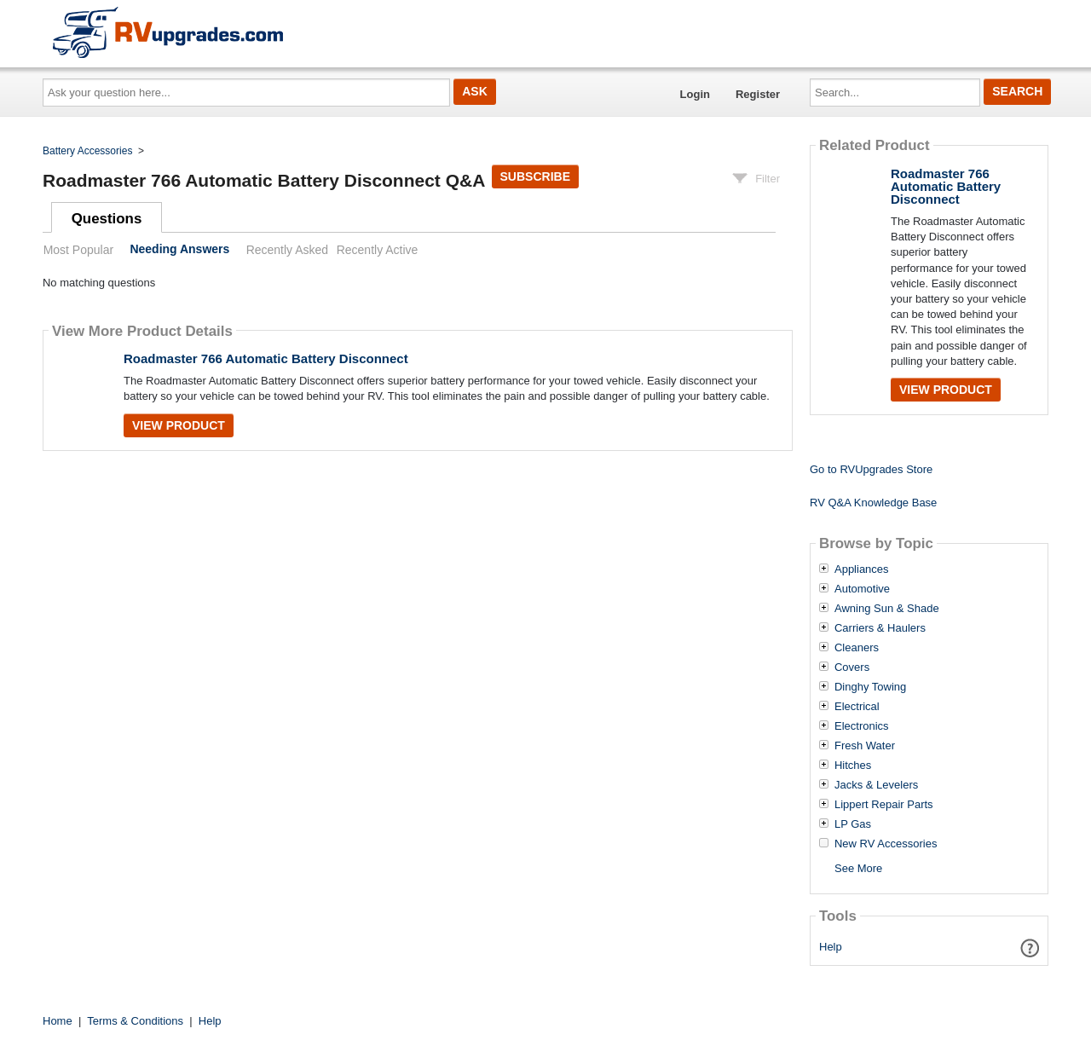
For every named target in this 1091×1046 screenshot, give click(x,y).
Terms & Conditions (135, 1020)
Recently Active (378, 250)
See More (858, 868)
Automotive (862, 589)
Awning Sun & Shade (886, 609)
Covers (851, 667)
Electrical (857, 707)
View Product (178, 425)
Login (695, 94)
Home (57, 1020)
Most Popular (78, 250)
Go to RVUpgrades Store (871, 469)
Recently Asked (287, 250)
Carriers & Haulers (880, 628)
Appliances (861, 569)
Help (830, 946)
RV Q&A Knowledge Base (873, 502)
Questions (107, 219)
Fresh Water (864, 746)
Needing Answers (179, 250)
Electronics (861, 726)
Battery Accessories (87, 151)
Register (758, 94)
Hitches (852, 765)
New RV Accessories (885, 844)
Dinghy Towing (870, 687)
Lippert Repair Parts (883, 805)
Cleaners (856, 648)
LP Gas (852, 824)
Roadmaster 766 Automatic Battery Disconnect (266, 358)
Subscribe (535, 176)
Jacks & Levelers (876, 785)
